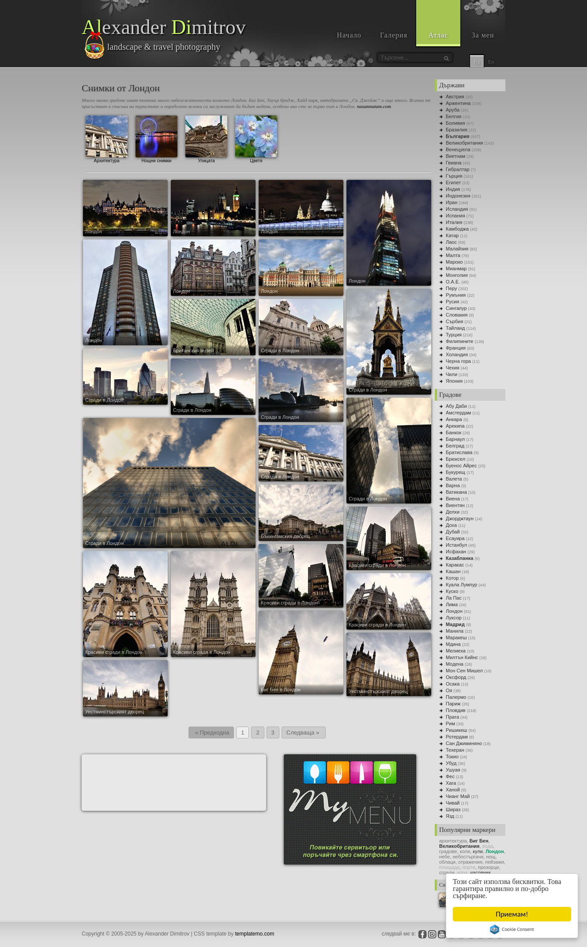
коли (465, 851)
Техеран (455, 750)
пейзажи (494, 862)
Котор (452, 578)
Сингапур (456, 308)
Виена (453, 498)
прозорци (488, 867)
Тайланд (455, 328)
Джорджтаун (460, 518)
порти (468, 867)
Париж (453, 703)
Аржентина (458, 103)
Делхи (452, 512)
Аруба (452, 109)
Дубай (453, 531)
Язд (450, 816)
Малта (453, 255)
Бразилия (456, 129)
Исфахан (456, 551)
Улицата (206, 138)
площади (449, 867)
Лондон (454, 611)
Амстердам (458, 412)
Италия (454, 222)
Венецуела (458, 149)
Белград (455, 445)
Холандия (457, 354)
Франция (456, 347)
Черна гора (458, 361)
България (458, 136)
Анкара (454, 419)
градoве (448, 851)
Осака (452, 683)
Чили (451, 374)
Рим (450, 723)
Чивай (452, 802)
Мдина (453, 644)
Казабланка (459, 558)
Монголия (457, 275)
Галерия (393, 35)
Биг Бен (479, 840)
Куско (452, 591)
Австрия (455, 96)
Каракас (455, 564)
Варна (453, 485)
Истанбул (456, 545)
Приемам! (512, 914)
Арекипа (455, 426)
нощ (490, 856)
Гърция (454, 176)
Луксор (454, 617)
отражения (470, 862)
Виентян (455, 505)
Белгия (454, 116)
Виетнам (455, 156)
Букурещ (455, 472)
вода (487, 846)
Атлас (438, 35)
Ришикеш (456, 730)
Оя (449, 690)
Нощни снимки (156, 138)
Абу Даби (456, 406)
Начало (349, 35)
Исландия (457, 209)
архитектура (453, 840)
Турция (454, 334)
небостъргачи (468, 856)
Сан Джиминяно (464, 743)
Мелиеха (456, 650)
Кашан (453, 571)
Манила (454, 631)
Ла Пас (454, 597)
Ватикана (456, 492)
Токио (452, 756)
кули (478, 851)
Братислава (459, 452)
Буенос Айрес (461, 465)
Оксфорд (456, 677)
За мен (483, 35)
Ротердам (457, 736)
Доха (451, 525)
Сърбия (454, 321)
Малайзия (457, 248)
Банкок (453, 432)
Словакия (456, 314)
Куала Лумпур (461, 584)
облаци (447, 862)
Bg (477, 62)
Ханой (453, 789)
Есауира (455, 538)
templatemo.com (255, 934)
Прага (452, 717)
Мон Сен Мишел (464, 670)
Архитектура (107, 138)
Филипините (459, 341)
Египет (453, 182)
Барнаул (455, 439)
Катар (452, 235)
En (491, 62)
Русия (452, 301)
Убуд (451, 763)
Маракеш (456, 637)
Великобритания (464, 142)
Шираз (453, 809)
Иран (451, 202)
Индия (453, 189)
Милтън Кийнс (462, 657)
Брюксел (455, 459)
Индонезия (458, 195)
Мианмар (456, 268)
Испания (455, 215)
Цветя (256, 138)
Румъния (456, 295)
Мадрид (455, 624)
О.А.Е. (453, 281)
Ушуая (453, 769)
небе (444, 856)
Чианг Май (458, 796)
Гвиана (454, 162)
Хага (451, 783)
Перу (451, 288)
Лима (452, 604)
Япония (454, 381)
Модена (454, 664)
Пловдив (456, 710)
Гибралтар (458, 169)
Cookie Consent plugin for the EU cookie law (512, 929)
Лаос (451, 242)
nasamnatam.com (374, 106)
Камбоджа (457, 228)
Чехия (452, 367)
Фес (450, 776)
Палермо (456, 697)
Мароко (454, 262)
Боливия (455, 123)
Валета (454, 478)
